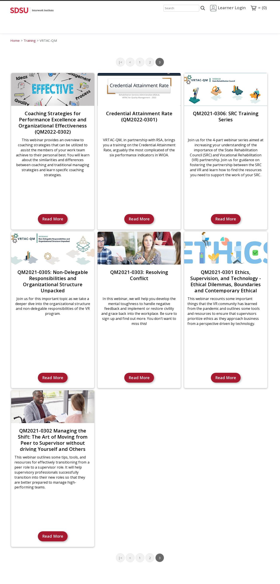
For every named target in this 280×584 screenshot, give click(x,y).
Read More (52, 218)
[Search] (181, 8)
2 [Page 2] (150, 62)
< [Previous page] (130, 62)
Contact (56, 28)
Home (16, 28)
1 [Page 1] (140, 62)
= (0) (258, 8)
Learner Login (228, 8)
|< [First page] (120, 62)
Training (35, 28)
